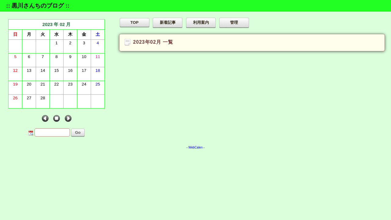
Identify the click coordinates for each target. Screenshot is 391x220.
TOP (134, 22)
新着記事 (168, 22)
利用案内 (201, 22)
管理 (234, 22)
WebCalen (195, 147)
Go (78, 132)
